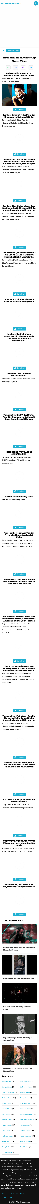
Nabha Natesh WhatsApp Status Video (17, 1008)
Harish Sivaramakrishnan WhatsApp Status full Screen (19, 948)
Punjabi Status (25, 1130)
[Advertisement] (19, 27)
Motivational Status (27, 1119)
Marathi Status (7, 1119)
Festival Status (7, 1098)
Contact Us (14, 1194)
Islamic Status (7, 1108)
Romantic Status (26, 1136)
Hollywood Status (26, 1103)
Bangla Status (7, 1087)
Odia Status (6, 1130)
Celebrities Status (13, 50)
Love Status (6, 1114)
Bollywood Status (26, 1087)
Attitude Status (25, 1081)
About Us (5, 1194)
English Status (25, 1092)
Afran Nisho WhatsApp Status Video (18, 978)
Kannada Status (25, 1108)
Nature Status (25, 1125)
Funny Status (24, 1098)
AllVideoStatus (11, 3)
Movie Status (6, 1125)
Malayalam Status (26, 1114)
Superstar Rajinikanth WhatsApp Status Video (17, 1039)
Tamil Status (24, 1147)
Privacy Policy (7, 1197)
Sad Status (5, 1141)
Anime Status (6, 1081)
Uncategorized (7, 1152)
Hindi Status (6, 1103)
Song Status (6, 1147)
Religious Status (7, 1136)
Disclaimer (24, 1194)
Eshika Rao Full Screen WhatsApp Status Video (17, 1069)
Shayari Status (25, 1141)
